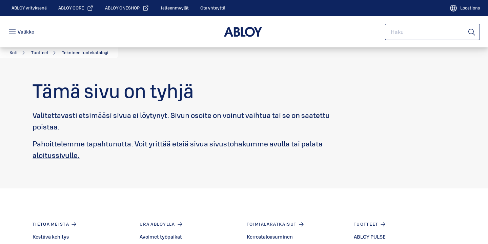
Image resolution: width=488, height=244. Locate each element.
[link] (29, 8)
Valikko (26, 31)
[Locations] (464, 8)
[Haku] (472, 32)
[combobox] (432, 32)
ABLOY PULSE (370, 236)
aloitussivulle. (56, 155)
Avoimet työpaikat (161, 236)
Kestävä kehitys (51, 236)
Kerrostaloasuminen (270, 236)
